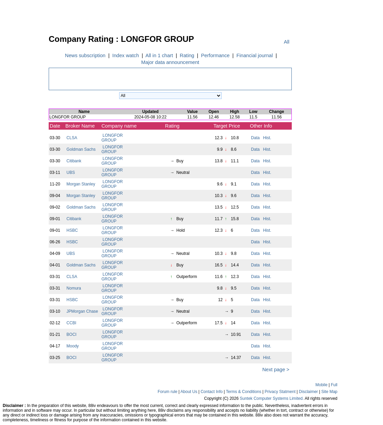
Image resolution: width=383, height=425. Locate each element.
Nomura (73, 288)
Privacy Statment (280, 391)
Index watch (125, 55)
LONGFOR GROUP (112, 138)
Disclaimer (308, 391)
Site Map (329, 391)
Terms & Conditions (243, 391)
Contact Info (212, 391)
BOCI (71, 334)
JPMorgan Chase (82, 311)
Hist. (267, 137)
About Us (188, 391)
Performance (215, 55)
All (287, 42)
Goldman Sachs (81, 149)
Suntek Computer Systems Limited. (272, 398)
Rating (187, 55)
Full (334, 384)
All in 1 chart (159, 55)
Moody (72, 346)
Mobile (322, 384)
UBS (70, 172)
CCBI (71, 323)
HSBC (72, 230)
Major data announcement (170, 62)
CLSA (71, 137)
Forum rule (167, 391)
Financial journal (254, 55)
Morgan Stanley (80, 184)
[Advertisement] (23, 137)
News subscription (85, 55)
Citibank (73, 161)
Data (255, 137)
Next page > (275, 369)
